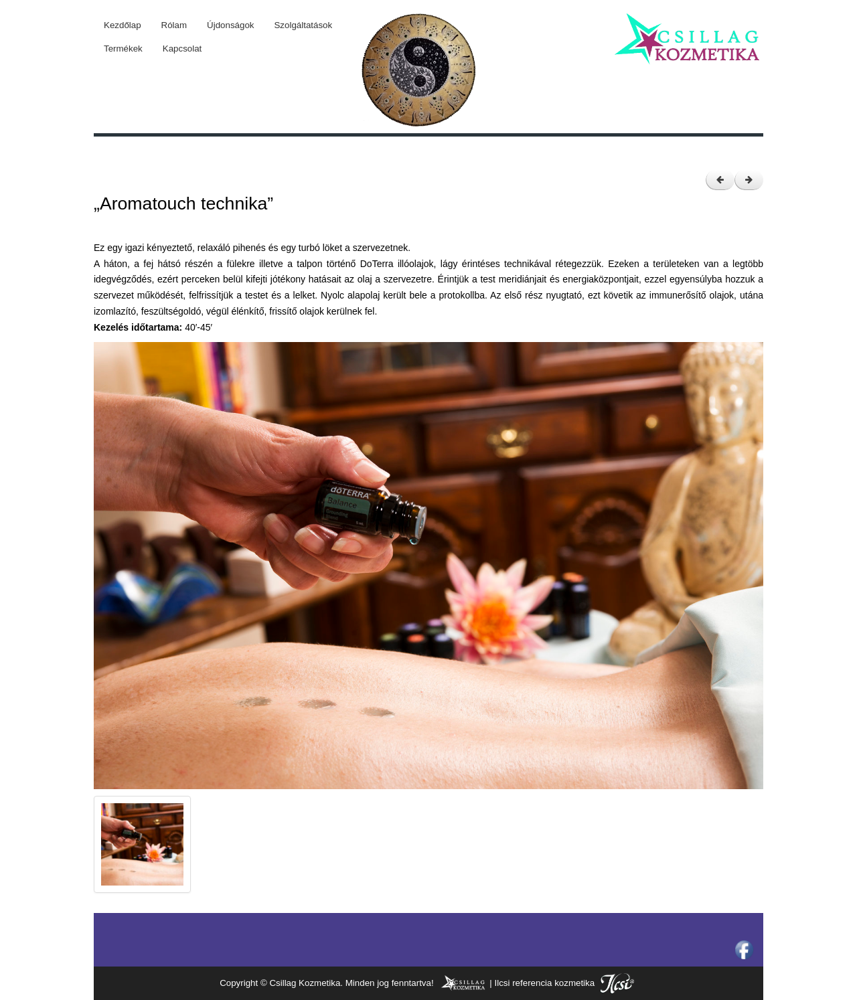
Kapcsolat (182, 49)
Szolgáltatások (303, 25)
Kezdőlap (122, 25)
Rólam (174, 25)
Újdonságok (230, 25)
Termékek (123, 49)
